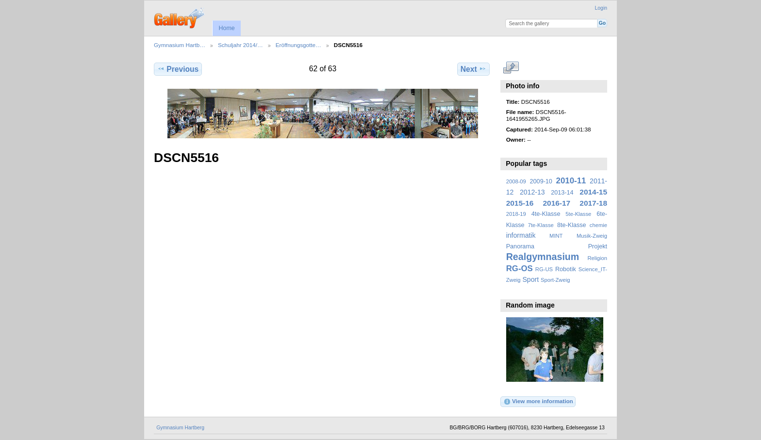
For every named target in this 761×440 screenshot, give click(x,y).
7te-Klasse (541, 225)
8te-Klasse (571, 225)
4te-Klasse (546, 214)
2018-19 (516, 214)
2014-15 (593, 192)
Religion (597, 258)
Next (473, 69)
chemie (598, 225)
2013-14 (562, 192)
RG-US (544, 269)
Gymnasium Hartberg (180, 427)
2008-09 (516, 181)
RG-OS (519, 268)
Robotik (565, 269)
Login (601, 8)
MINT (555, 236)
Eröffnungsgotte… (298, 45)
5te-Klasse (578, 214)
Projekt (597, 246)
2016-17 (557, 203)
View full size (511, 68)
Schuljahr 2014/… (240, 45)
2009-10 (541, 181)
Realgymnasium (542, 256)
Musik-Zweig (592, 236)
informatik (521, 235)
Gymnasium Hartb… (179, 45)
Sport (531, 279)
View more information (538, 402)
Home (226, 28)
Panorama (520, 246)
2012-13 (532, 192)
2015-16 (520, 203)
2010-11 (571, 180)
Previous (178, 69)
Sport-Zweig (555, 280)
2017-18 (593, 203)
